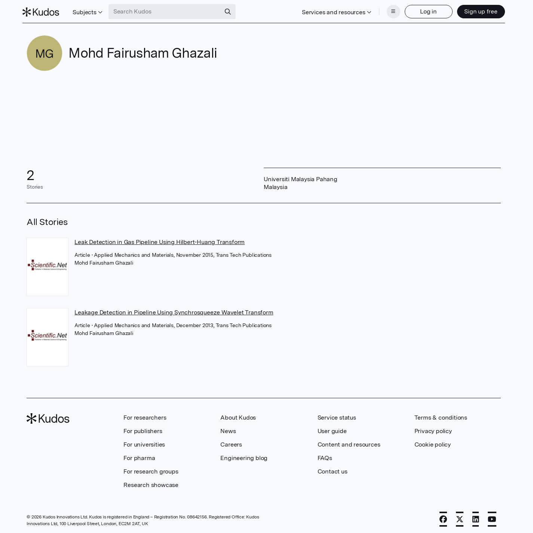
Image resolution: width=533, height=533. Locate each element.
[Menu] (389, 10)
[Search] (231, 10)
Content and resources (349, 442)
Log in (424, 10)
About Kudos (238, 415)
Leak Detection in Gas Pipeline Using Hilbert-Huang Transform (159, 239)
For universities (144, 442)
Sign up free (476, 10)
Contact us (332, 469)
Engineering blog (243, 455)
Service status (337, 415)
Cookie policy (432, 442)
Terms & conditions (440, 415)
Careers (231, 442)
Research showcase (150, 482)
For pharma (139, 455)
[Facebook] (443, 516)
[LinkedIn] (475, 516)
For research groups (150, 469)
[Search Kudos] (168, 10)
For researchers (144, 415)
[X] (459, 516)
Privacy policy (433, 428)
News (228, 428)
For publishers (142, 428)
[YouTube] (492, 516)
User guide (332, 428)
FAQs (325, 455)
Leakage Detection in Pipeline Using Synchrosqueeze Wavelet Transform (173, 310)
